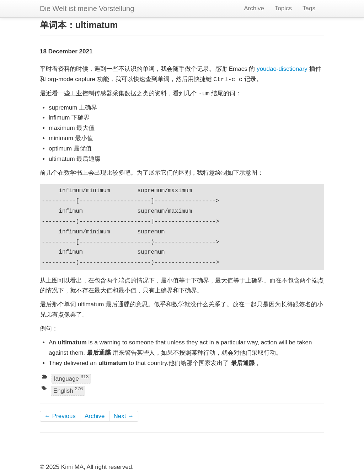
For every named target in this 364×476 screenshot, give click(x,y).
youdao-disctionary (282, 68)
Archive (254, 8)
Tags (309, 8)
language (71, 378)
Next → (124, 416)
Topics (283, 8)
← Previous (60, 416)
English (68, 390)
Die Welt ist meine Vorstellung (87, 8)
